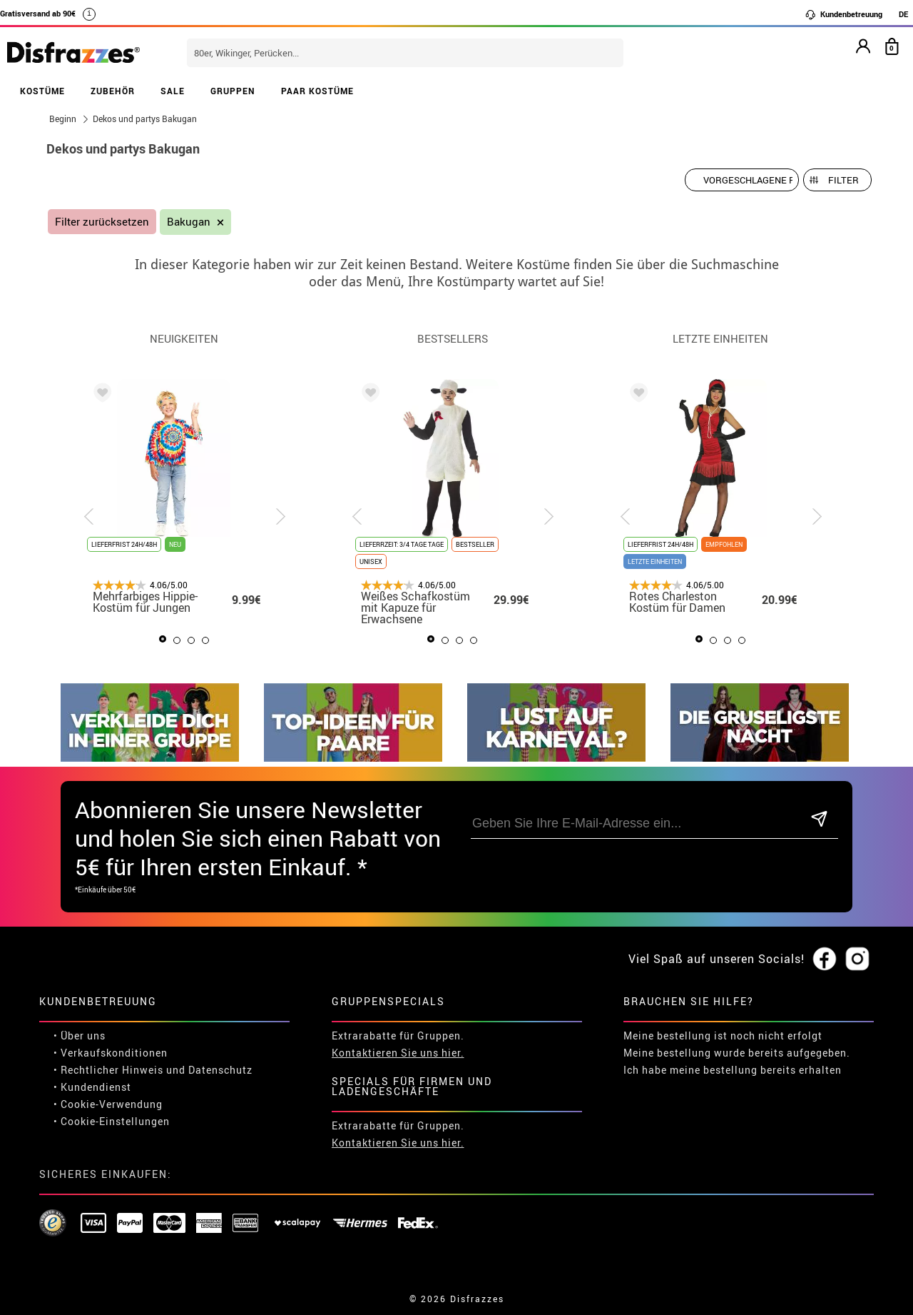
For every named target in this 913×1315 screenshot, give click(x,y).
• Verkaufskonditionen (110, 1052)
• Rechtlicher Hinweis (108, 1070)
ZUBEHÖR (113, 90)
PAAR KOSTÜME (317, 90)
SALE (172, 90)
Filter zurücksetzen (102, 221)
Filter (843, 179)
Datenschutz (220, 1070)
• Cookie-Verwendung (108, 1104)
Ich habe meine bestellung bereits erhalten (732, 1070)
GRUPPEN (232, 90)
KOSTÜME (42, 90)
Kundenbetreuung (843, 14)
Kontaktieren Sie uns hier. (398, 1052)
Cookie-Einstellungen (115, 1121)
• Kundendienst (92, 1087)
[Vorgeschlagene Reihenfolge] (742, 179)
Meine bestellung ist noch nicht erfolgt (722, 1035)
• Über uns (79, 1035)
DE (903, 14)
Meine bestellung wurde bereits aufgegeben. (736, 1052)
